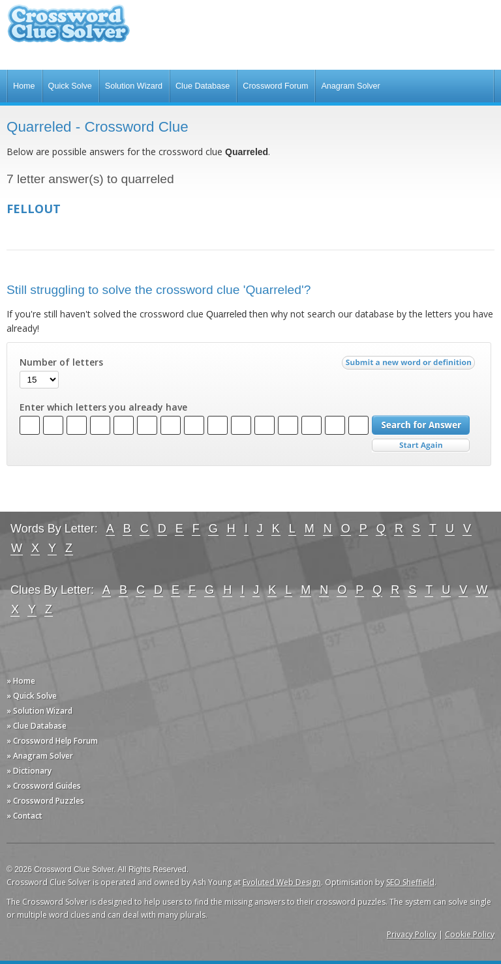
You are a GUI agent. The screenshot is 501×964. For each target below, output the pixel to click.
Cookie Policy (469, 934)
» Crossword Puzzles (45, 800)
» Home (21, 680)
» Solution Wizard (39, 710)
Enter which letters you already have (103, 407)
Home (24, 86)
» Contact (24, 815)
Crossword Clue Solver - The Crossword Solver (68, 29)
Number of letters (61, 362)
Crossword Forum (275, 86)
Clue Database (202, 86)
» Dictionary (29, 770)
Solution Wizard (133, 86)
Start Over (421, 445)
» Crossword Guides (44, 785)
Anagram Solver (350, 86)
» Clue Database (37, 725)
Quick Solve (70, 86)
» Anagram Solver (40, 755)
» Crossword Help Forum (52, 740)
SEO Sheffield (410, 882)
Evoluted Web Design (282, 882)
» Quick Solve (32, 695)
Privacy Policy (411, 934)
